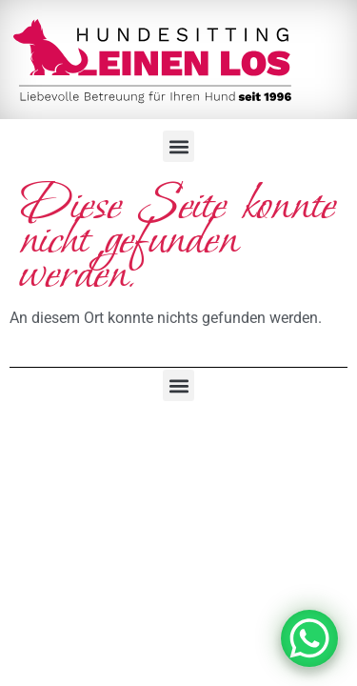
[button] (178, 146)
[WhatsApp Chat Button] (309, 638)
